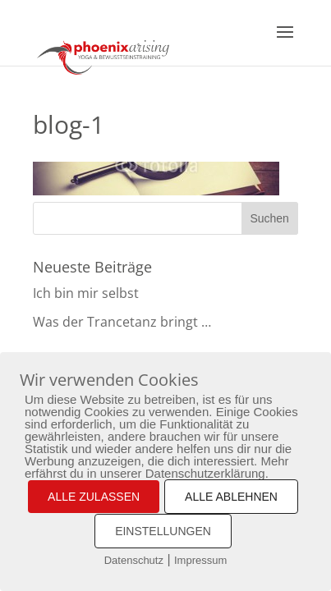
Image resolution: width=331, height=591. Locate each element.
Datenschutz (133, 560)
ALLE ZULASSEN (94, 496)
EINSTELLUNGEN (163, 531)
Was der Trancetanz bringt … (122, 322)
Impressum (200, 560)
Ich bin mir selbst (86, 293)
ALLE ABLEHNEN (231, 496)
